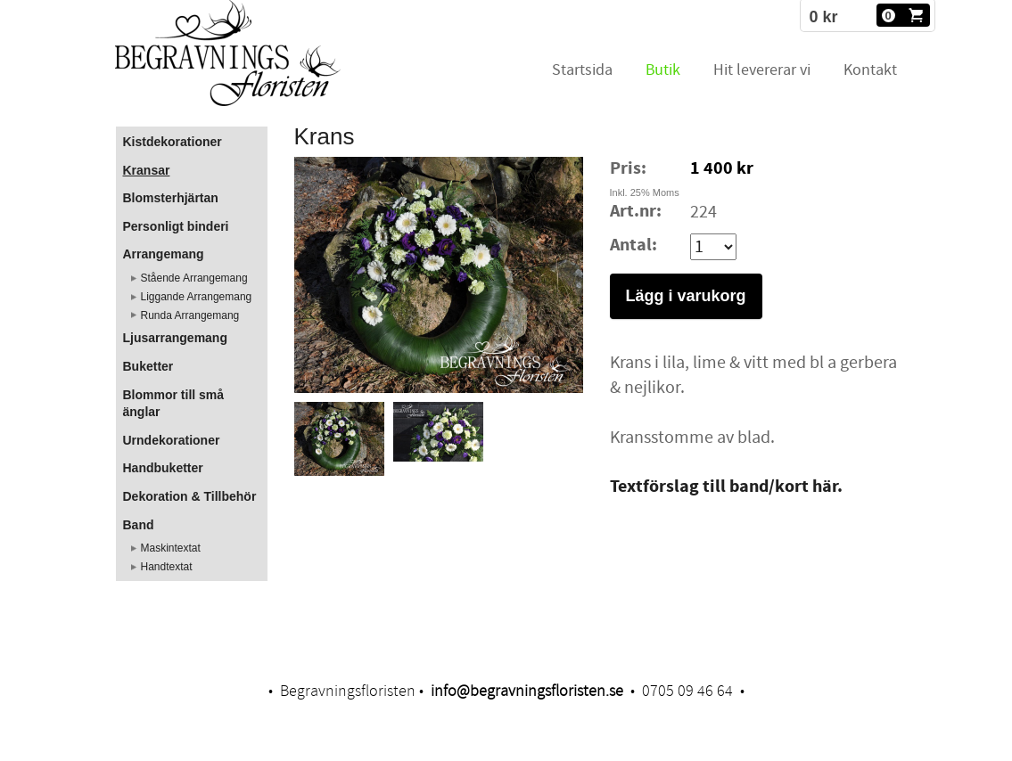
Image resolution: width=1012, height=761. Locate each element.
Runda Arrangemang (190, 315)
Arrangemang (163, 254)
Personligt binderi (176, 226)
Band (138, 525)
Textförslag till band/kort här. (726, 487)
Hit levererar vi (761, 70)
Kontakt (870, 70)
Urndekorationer (171, 440)
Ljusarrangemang (175, 338)
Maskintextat (171, 548)
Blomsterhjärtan (170, 198)
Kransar (146, 170)
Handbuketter (163, 468)
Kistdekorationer (172, 142)
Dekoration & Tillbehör (190, 496)
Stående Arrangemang (194, 278)
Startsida (582, 70)
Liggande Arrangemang (196, 296)
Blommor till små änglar (174, 404)
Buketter (148, 366)
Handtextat (167, 567)
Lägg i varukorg (686, 296)
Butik (663, 70)
